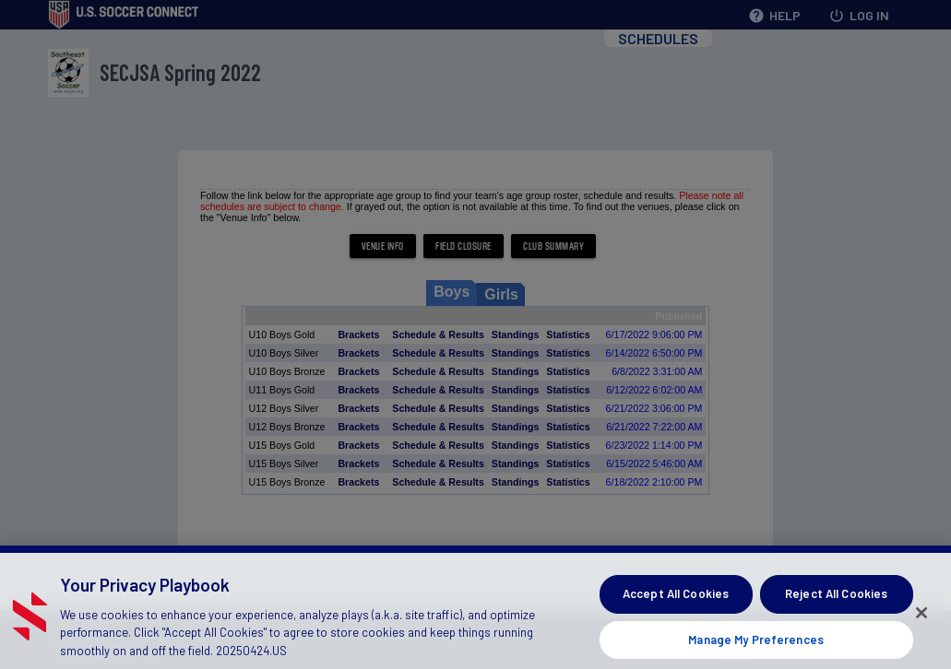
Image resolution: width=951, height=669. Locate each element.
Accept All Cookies (676, 600)
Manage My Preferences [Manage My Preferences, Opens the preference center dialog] (756, 647)
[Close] (921, 621)
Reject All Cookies (836, 600)
